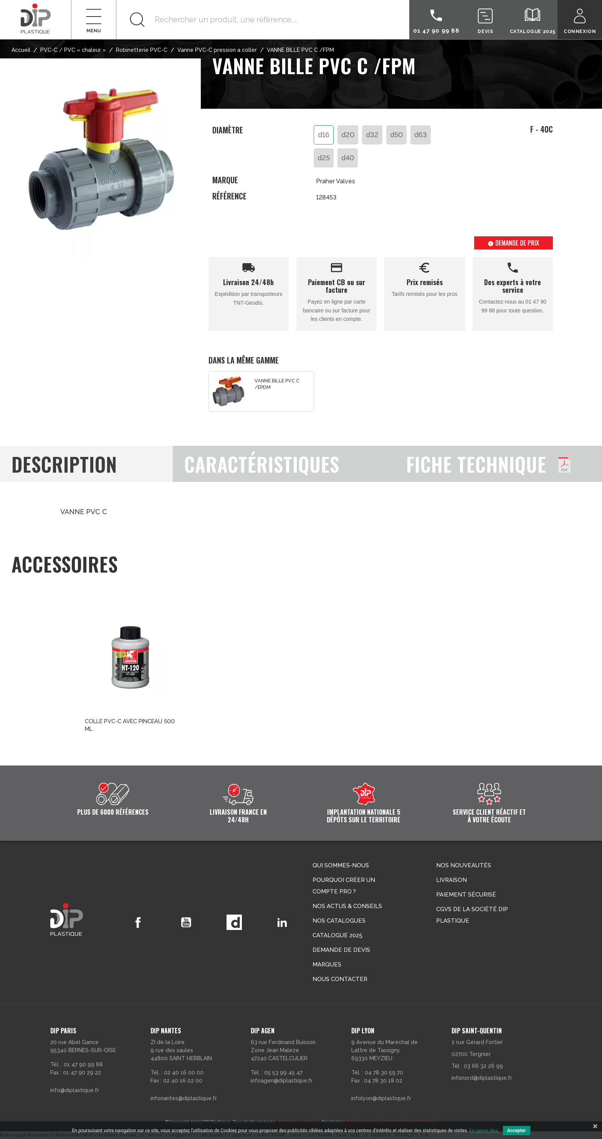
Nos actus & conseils (347, 906)
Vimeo (233, 922)
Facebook (136, 922)
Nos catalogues (339, 920)
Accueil (21, 50)
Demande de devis (341, 949)
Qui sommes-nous (341, 865)
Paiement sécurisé (466, 894)
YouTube (185, 922)
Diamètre (227, 130)
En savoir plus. (484, 1130)
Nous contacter (340, 979)
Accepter (516, 1130)
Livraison (451, 880)
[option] (261, 391)
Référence (229, 196)
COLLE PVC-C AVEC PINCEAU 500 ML (130, 725)
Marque (225, 180)
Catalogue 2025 (337, 935)
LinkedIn (281, 922)
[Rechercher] (262, 19)
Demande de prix (513, 242)
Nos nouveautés (463, 865)
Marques (327, 964)
